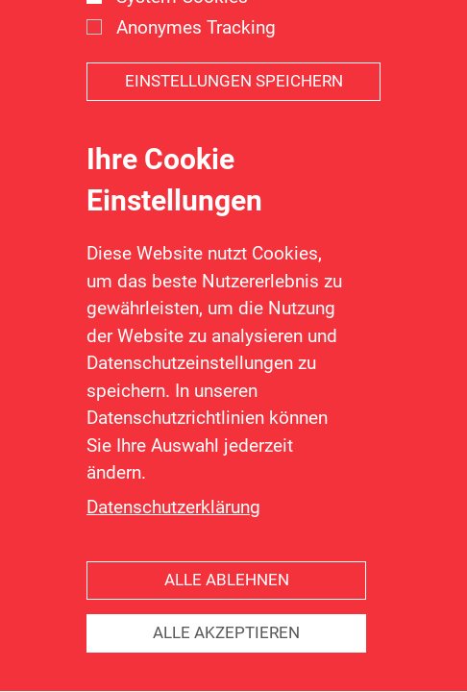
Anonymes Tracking (196, 51)
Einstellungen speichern (234, 106)
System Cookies (182, 21)
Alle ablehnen (226, 605)
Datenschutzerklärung (173, 531)
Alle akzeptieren (226, 658)
